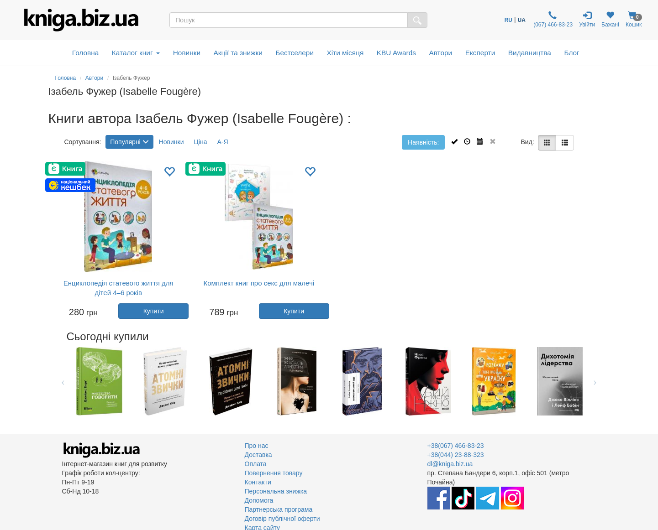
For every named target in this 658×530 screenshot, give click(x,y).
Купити (153, 311)
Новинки (186, 53)
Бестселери (294, 53)
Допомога (259, 500)
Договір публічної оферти (282, 518)
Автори (440, 53)
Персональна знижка (276, 491)
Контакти (258, 482)
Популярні (129, 141)
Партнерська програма (279, 509)
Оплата (256, 464)
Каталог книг (136, 53)
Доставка (258, 454)
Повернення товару (274, 473)
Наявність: (423, 142)
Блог (571, 53)
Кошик (634, 19)
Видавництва (529, 53)
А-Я (222, 141)
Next (595, 381)
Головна (85, 53)
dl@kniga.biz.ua (450, 464)
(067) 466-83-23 (552, 19)
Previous (63, 381)
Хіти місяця (345, 53)
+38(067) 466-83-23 (455, 445)
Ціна (200, 141)
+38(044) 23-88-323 (455, 454)
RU (508, 20)
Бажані (610, 19)
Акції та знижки (238, 53)
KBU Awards (396, 53)
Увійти (587, 19)
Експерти (480, 53)
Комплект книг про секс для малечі (258, 283)
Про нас (256, 445)
